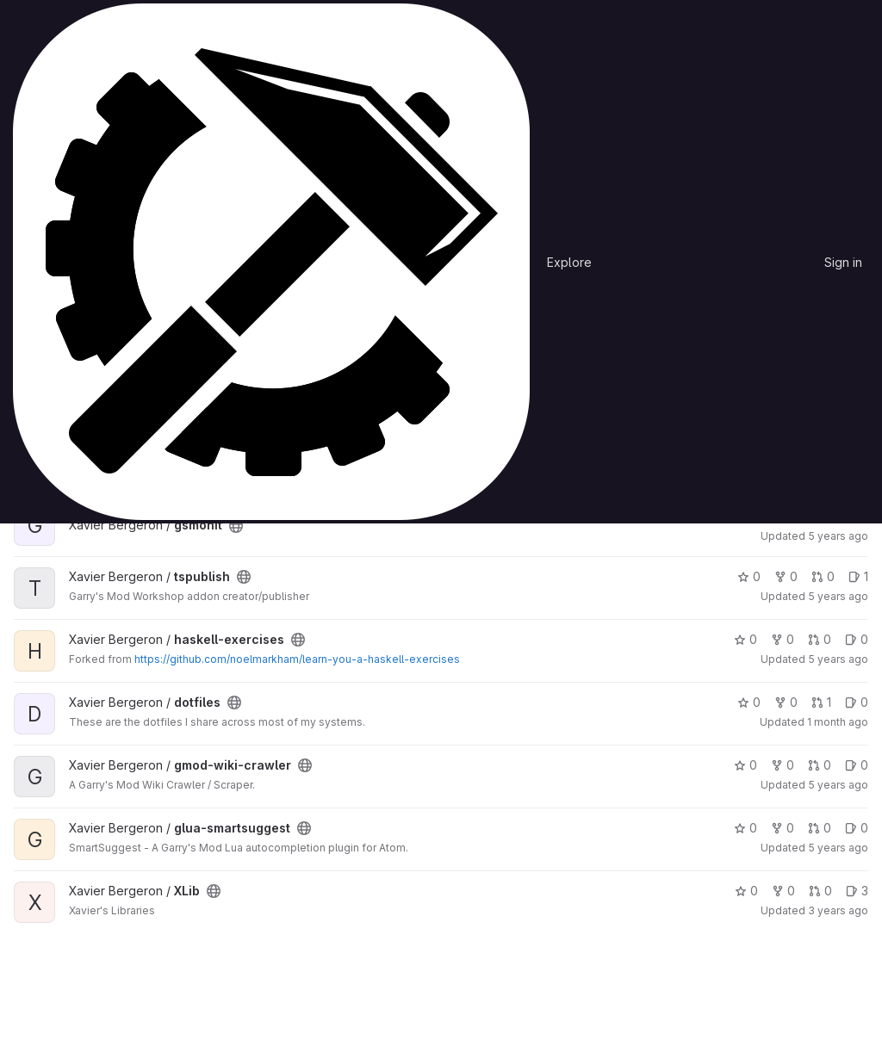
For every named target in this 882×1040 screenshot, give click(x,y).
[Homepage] (271, 261)
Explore (569, 262)
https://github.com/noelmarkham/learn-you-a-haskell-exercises (297, 659)
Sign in (843, 262)
